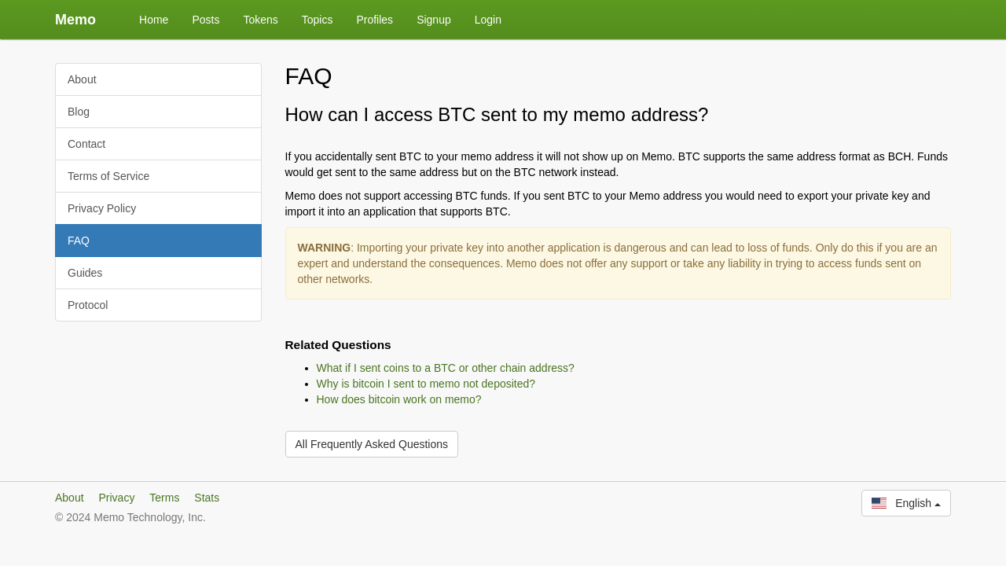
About (82, 79)
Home (153, 19)
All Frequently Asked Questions (372, 444)
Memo (75, 20)
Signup (434, 19)
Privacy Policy (102, 208)
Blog (79, 111)
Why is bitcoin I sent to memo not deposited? (426, 383)
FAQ (79, 240)
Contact (86, 144)
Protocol (88, 305)
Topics (317, 19)
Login (488, 19)
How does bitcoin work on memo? (399, 399)
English (906, 503)
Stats (206, 497)
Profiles (374, 19)
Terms (164, 497)
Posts (205, 19)
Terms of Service (108, 176)
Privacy (116, 497)
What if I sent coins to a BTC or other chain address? (446, 368)
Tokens (260, 19)
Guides (85, 272)
